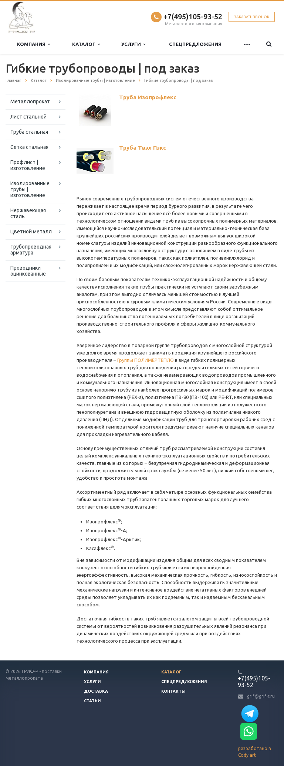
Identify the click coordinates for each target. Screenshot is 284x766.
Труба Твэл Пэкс (142, 147)
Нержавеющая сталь (28, 213)
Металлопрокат (30, 101)
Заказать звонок (251, 17)
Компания (33, 44)
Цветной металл (31, 231)
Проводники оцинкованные (28, 271)
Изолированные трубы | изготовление (30, 189)
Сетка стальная (29, 147)
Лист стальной (28, 117)
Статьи (92, 701)
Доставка (96, 691)
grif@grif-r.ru (261, 696)
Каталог (86, 44)
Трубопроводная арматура (30, 250)
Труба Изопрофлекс (147, 97)
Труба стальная (29, 132)
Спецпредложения (195, 44)
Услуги (133, 44)
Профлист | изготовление (27, 165)
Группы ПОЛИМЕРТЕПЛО (145, 360)
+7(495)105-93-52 (192, 16)
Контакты (173, 691)
